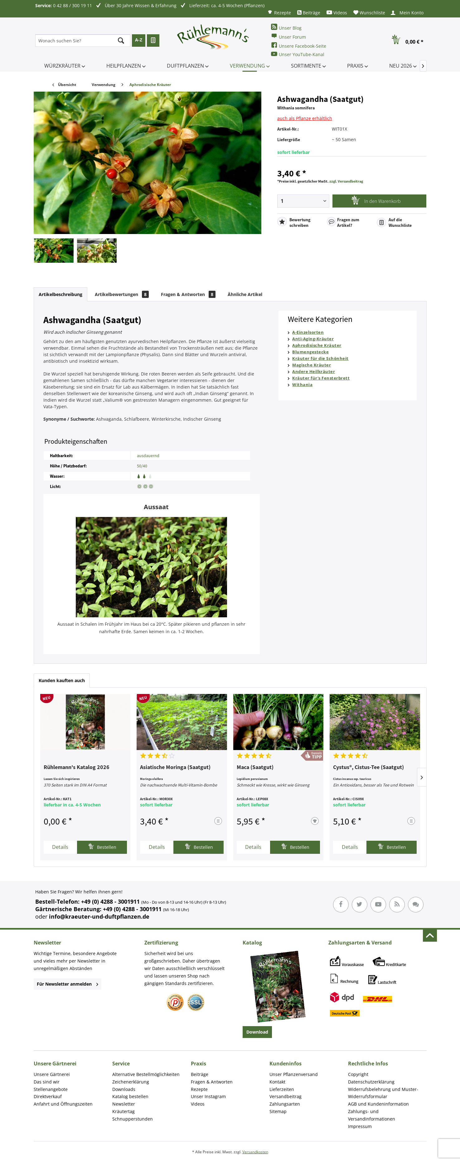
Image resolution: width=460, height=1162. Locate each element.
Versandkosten (255, 1152)
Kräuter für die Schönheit (320, 358)
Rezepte (279, 12)
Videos (337, 13)
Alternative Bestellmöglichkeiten (146, 1074)
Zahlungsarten (284, 1104)
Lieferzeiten (281, 1089)
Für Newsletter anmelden (67, 984)
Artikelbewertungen (122, 294)
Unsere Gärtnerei (52, 1074)
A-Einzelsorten (308, 332)
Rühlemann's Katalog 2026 (76, 767)
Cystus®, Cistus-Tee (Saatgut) (368, 767)
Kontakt (277, 1082)
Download (257, 1032)
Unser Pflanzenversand (293, 1074)
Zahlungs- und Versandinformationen (371, 1115)
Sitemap (278, 1111)
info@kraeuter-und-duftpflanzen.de (99, 916)
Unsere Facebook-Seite (298, 45)
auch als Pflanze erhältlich (304, 118)
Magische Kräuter (311, 365)
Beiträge (308, 13)
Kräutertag (123, 1111)
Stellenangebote (51, 1089)
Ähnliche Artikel (245, 294)
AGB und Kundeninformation (378, 1104)
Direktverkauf (48, 1096)
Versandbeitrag (285, 1096)
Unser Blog (286, 27)
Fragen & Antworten (188, 294)
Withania (302, 384)
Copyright (358, 1074)
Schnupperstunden (132, 1119)
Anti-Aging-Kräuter (313, 339)
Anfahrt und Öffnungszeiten (63, 1104)
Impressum (360, 1126)
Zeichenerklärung (130, 1082)
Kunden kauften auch (62, 680)
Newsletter (123, 1104)
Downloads (123, 1089)
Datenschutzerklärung (371, 1082)
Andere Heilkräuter (313, 371)
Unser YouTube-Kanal (297, 54)
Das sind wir (47, 1082)
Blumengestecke (310, 352)
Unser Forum (288, 36)
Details (60, 847)
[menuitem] (279, 12)
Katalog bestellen (130, 1096)
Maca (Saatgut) (255, 767)
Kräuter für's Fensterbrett (321, 378)
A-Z (138, 40)
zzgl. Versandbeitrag (346, 181)
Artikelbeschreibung (60, 294)
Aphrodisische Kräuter (316, 345)
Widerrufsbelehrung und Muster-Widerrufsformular (383, 1093)
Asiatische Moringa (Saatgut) (175, 767)
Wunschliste (369, 13)
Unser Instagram (208, 1096)
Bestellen (102, 846)
